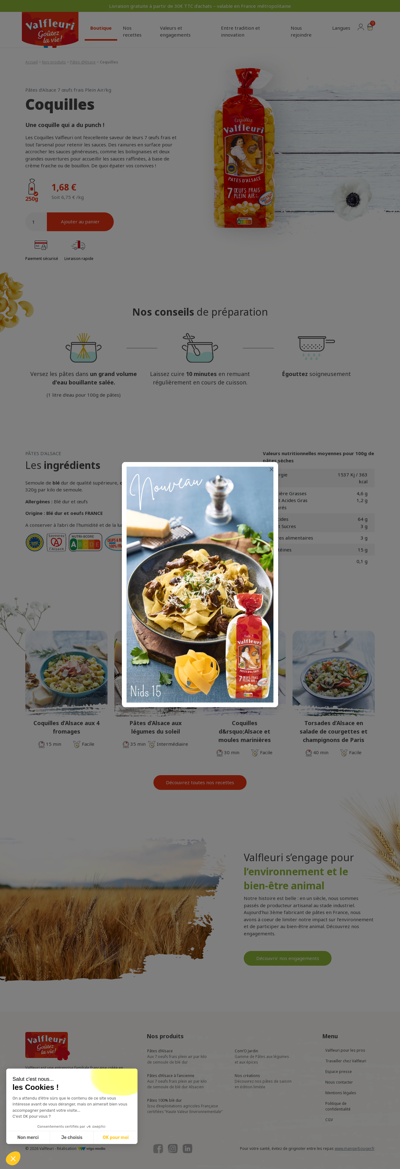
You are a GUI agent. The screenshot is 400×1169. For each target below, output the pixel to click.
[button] (13, 1158)
